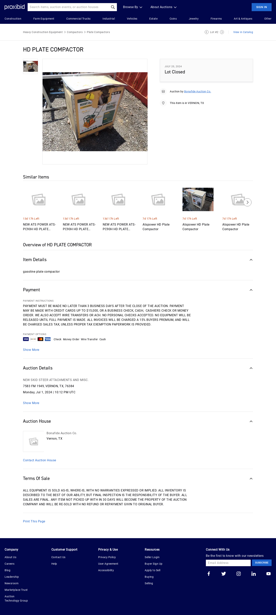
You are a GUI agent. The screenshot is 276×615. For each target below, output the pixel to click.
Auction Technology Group (16, 598)
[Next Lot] (222, 32)
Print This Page (34, 521)
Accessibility (106, 570)
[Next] (247, 202)
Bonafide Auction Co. (197, 91)
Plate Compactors (98, 32)
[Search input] (68, 7)
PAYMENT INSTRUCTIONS (38, 301)
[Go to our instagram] (239, 574)
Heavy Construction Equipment (43, 32)
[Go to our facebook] (209, 574)
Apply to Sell (152, 570)
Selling (149, 583)
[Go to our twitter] (224, 574)
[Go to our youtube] (268, 574)
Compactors (75, 32)
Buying (149, 576)
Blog (7, 570)
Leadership (12, 576)
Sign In (261, 7)
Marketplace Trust (16, 589)
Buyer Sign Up (154, 563)
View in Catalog (243, 32)
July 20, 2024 (173, 66)
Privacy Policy (107, 557)
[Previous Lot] (207, 32)
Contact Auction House (39, 460)
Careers (10, 563)
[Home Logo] (15, 7)
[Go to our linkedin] (253, 574)
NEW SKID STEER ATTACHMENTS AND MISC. (56, 380)
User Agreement (108, 563)
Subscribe (262, 562)
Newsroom (11, 583)
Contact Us (58, 557)
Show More (31, 350)
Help (54, 563)
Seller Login (152, 557)
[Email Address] (228, 562)
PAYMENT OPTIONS (34, 334)
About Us (10, 557)
